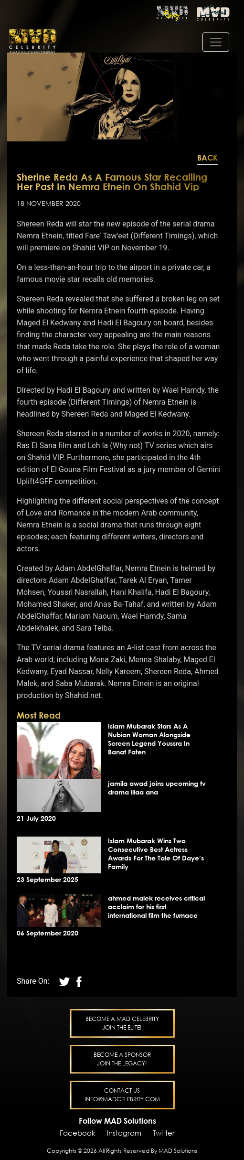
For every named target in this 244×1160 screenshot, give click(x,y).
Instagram (124, 1132)
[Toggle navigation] (215, 42)
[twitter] (79, 981)
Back (207, 157)
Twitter (164, 1132)
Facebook (77, 1132)
